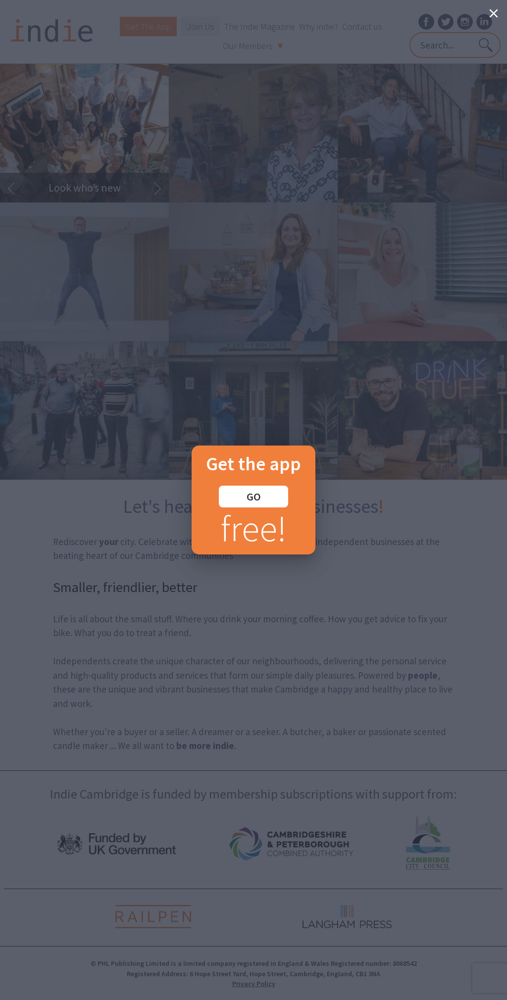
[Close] (493, 13)
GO (254, 496)
